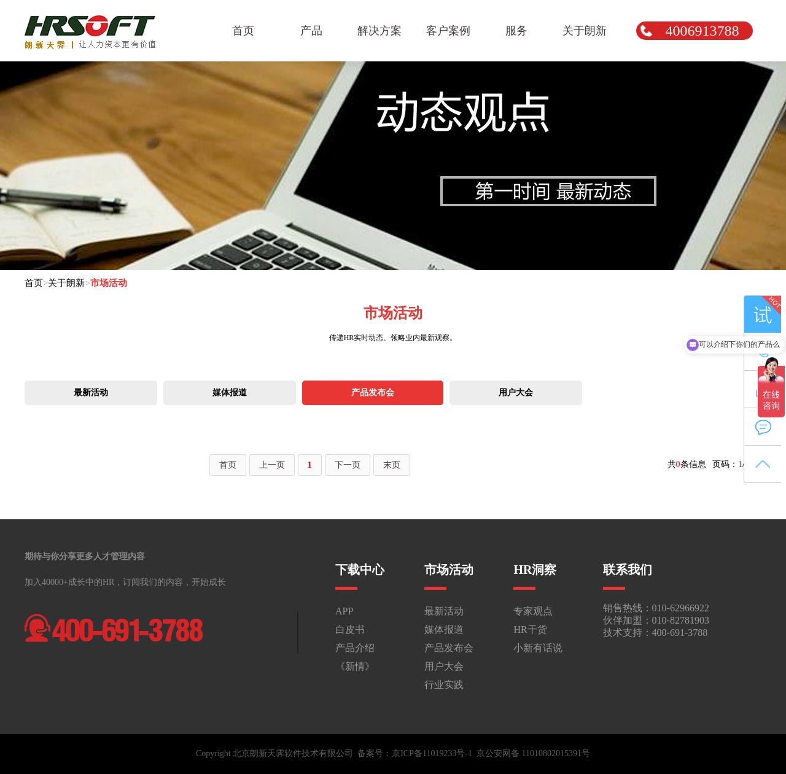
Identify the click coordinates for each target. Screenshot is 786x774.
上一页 (272, 465)
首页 (34, 283)
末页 (391, 465)
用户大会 (516, 392)
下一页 (347, 465)
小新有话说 (537, 648)
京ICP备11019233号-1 (432, 753)
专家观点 (533, 611)
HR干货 (530, 629)
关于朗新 (66, 283)
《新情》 (355, 666)
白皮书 (350, 629)
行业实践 (444, 684)
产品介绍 (355, 648)
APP (344, 611)
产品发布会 (372, 392)
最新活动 (91, 392)
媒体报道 (229, 392)
